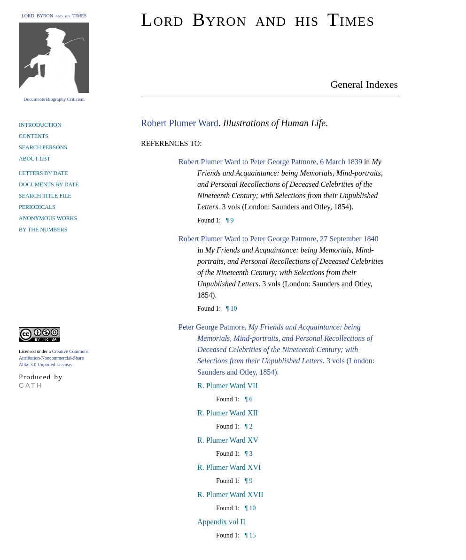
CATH (31, 385)
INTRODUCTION (40, 125)
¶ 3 (247, 453)
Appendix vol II (221, 522)
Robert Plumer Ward (179, 123)
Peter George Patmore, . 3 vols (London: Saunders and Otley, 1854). (276, 349)
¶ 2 (247, 426)
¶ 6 (247, 399)
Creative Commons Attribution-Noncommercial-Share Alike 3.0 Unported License (53, 358)
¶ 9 (228, 220)
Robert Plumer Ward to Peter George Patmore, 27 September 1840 (279, 239)
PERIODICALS (37, 207)
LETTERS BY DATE (43, 173)
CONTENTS (33, 136)
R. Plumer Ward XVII (230, 495)
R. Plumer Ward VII (227, 386)
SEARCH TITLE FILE (45, 195)
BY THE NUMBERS (43, 229)
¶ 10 (230, 308)
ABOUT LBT (34, 158)
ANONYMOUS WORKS (48, 218)
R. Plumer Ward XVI (229, 467)
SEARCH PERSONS (43, 147)
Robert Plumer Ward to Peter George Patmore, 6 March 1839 (270, 162)
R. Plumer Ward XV (227, 440)
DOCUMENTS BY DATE (49, 184)
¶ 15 (249, 535)
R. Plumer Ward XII (227, 413)
